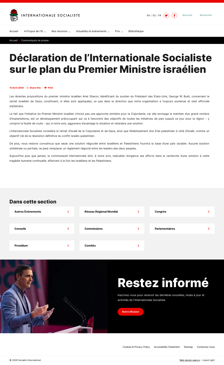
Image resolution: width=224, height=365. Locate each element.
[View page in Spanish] (152, 15)
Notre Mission (130, 313)
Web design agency (190, 360)
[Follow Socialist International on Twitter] (166, 15)
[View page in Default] (147, 15)
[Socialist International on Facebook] (174, 15)
